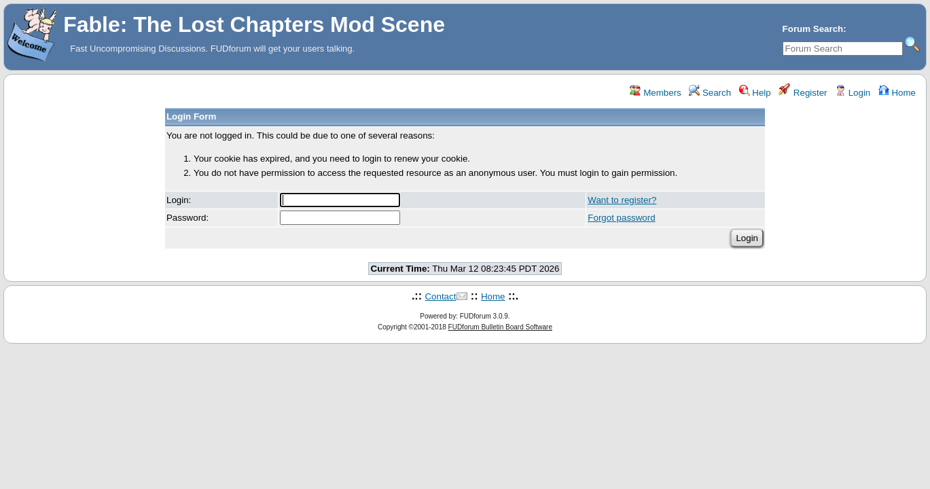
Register (803, 93)
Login (852, 93)
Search (710, 93)
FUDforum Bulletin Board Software (500, 327)
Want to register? (622, 200)
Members (655, 93)
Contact (440, 296)
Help (755, 93)
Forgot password (621, 218)
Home (897, 93)
